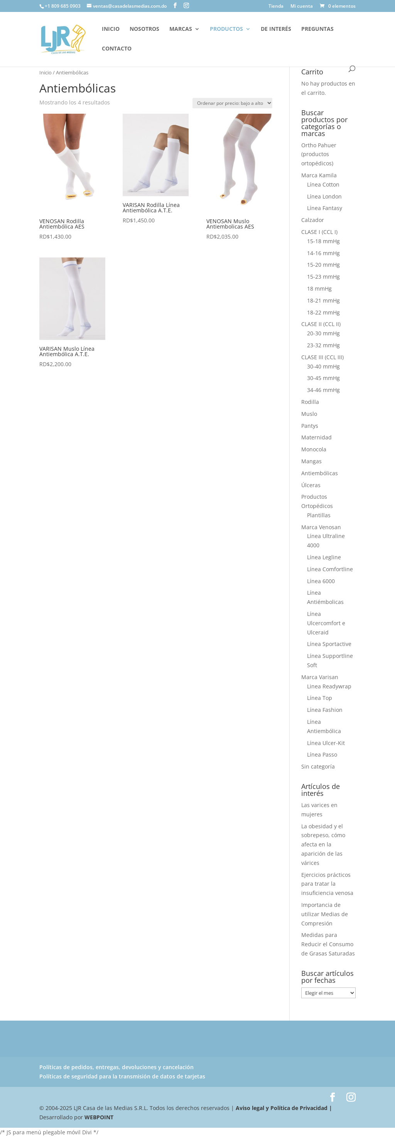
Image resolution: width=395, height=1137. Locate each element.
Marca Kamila (319, 175)
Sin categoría (318, 766)
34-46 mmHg (323, 390)
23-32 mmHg (323, 345)
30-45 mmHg (323, 378)
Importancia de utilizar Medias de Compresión (324, 914)
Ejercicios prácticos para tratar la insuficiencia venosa (327, 884)
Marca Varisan (319, 677)
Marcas (180, 29)
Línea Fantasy (324, 208)
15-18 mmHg (323, 241)
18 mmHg (319, 288)
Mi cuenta (301, 6)
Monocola (313, 449)
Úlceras (311, 485)
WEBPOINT (98, 1117)
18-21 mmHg (323, 300)
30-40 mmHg (323, 366)
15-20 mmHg (323, 264)
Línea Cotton (323, 184)
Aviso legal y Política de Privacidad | (283, 1108)
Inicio (111, 29)
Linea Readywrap (329, 686)
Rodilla (310, 401)
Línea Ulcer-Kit (326, 743)
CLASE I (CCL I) (319, 231)
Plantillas (319, 515)
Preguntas (317, 29)
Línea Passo (322, 754)
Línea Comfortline (330, 569)
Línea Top (319, 697)
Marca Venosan (321, 527)
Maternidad (316, 437)
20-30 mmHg (323, 333)
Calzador (312, 220)
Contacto (117, 49)
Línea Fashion (325, 709)
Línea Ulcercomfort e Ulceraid (326, 623)
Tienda (276, 6)
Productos (226, 29)
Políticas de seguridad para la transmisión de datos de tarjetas (122, 1076)
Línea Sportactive (329, 644)
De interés (276, 29)
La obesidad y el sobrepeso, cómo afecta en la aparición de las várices (323, 844)
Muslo (309, 413)
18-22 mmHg (323, 312)
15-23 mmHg (323, 276)
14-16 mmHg (323, 253)
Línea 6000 (321, 581)
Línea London (324, 196)
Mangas (311, 461)
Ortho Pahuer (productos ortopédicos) (318, 154)
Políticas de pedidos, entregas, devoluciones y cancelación (116, 1067)
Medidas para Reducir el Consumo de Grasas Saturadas (328, 944)
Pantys (309, 425)
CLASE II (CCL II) (321, 324)
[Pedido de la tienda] (232, 103)
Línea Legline (324, 557)
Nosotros (144, 29)
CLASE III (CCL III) (322, 357)
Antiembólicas (319, 473)
